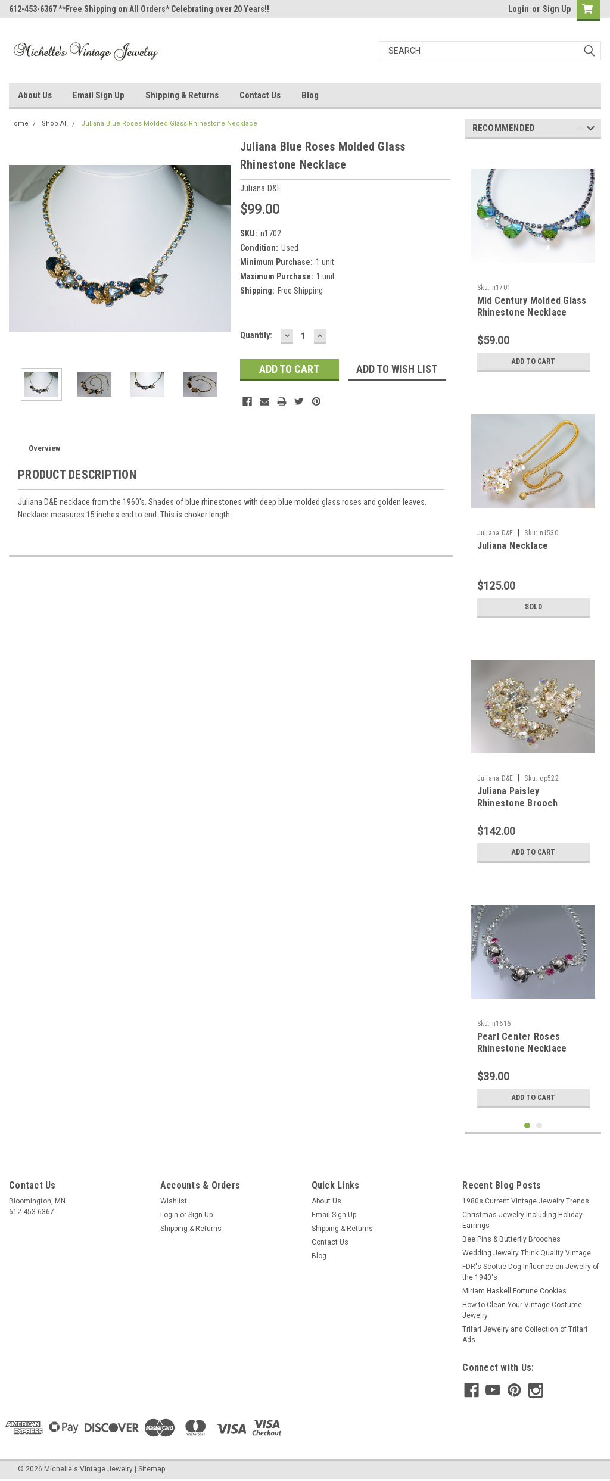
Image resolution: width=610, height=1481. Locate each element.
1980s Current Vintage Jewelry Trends (525, 1201)
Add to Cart (533, 361)
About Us (35, 95)
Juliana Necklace (513, 545)
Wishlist (173, 1201)
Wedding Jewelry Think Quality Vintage (526, 1253)
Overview (44, 448)
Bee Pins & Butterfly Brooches (511, 1239)
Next (590, 130)
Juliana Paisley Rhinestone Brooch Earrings (517, 803)
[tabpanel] (533, 263)
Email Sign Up (99, 95)
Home (19, 123)
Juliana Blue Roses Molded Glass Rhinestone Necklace (169, 123)
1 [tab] (527, 1126)
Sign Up (557, 9)
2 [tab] (539, 1126)
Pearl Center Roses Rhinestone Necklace (522, 1042)
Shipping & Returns (182, 95)
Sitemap (151, 1469)
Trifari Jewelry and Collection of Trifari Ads (524, 1334)
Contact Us (260, 95)
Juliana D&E (495, 533)
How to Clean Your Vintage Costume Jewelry (522, 1310)
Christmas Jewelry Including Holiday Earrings (522, 1220)
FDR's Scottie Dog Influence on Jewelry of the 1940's (530, 1272)
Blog (310, 95)
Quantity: (256, 335)
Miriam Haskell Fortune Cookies (514, 1291)
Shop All (55, 123)
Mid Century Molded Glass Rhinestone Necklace (532, 306)
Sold (533, 607)
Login (518, 9)
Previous (579, 130)
